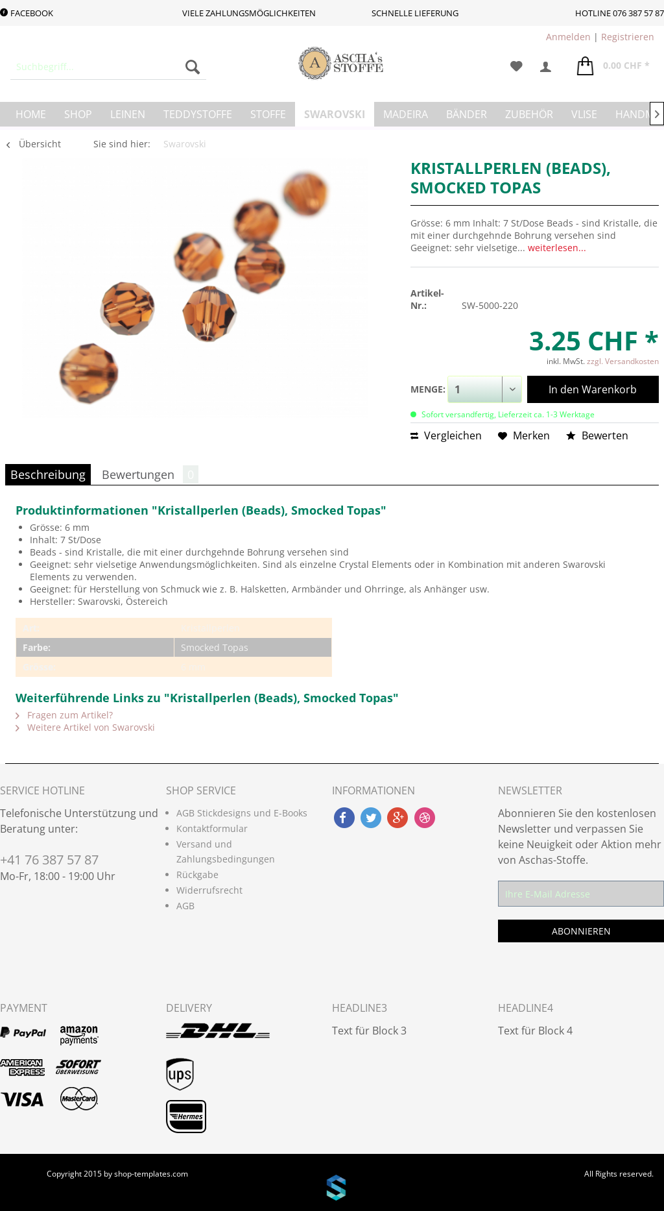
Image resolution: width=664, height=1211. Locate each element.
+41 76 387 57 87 (49, 859)
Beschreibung (48, 474)
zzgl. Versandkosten (623, 361)
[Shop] (78, 114)
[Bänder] (466, 114)
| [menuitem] (600, 37)
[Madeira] (405, 114)
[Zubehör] (529, 114)
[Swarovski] (334, 114)
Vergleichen (446, 435)
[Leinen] (127, 114)
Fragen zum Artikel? (64, 715)
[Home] (30, 114)
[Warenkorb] (613, 67)
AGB (185, 905)
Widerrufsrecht (209, 890)
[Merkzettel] (516, 67)
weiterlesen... (557, 247)
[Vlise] (584, 114)
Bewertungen (150, 474)
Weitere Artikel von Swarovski (85, 727)
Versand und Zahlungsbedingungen (225, 852)
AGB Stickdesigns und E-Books (241, 813)
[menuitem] (108, 67)
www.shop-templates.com (332, 1190)
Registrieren (627, 37)
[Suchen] (192, 67)
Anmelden (568, 37)
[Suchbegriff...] (108, 67)
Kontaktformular (212, 828)
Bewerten (597, 435)
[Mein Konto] (550, 67)
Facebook (26, 13)
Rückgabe (197, 874)
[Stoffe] (268, 114)
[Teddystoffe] (197, 114)
